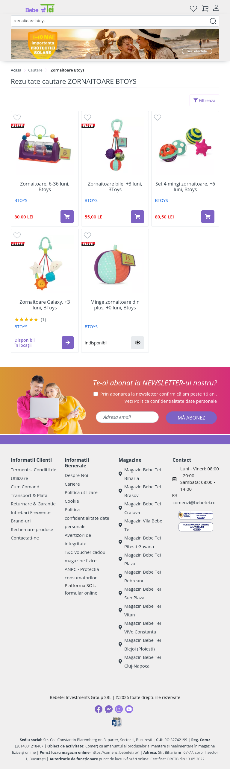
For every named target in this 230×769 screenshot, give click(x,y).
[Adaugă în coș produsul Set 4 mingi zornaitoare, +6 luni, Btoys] (207, 216)
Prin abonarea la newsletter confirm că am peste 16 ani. (158, 394)
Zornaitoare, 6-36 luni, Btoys (44, 186)
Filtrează (204, 100)
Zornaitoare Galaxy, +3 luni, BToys (44, 305)
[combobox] (115, 21)
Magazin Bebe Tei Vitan (140, 610)
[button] (68, 342)
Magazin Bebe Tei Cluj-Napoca (140, 661)
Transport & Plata (29, 495)
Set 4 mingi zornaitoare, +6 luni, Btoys (185, 186)
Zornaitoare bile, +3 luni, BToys (115, 186)
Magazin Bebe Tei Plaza (140, 559)
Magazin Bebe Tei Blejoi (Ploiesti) (140, 644)
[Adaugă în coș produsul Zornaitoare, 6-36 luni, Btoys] (67, 216)
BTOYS (20, 200)
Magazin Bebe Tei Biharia (140, 473)
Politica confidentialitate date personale (87, 517)
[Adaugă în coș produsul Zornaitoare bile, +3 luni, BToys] (137, 216)
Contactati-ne (25, 538)
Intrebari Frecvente (31, 512)
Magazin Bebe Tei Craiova (140, 508)
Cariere (72, 484)
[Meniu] (15, 8)
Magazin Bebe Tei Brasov (140, 491)
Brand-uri (21, 521)
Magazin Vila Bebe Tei (140, 525)
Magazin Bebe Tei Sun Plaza (140, 593)
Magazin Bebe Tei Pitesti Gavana (140, 542)
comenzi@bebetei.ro (194, 502)
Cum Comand (25, 487)
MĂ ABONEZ (191, 417)
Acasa (16, 70)
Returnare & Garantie (33, 504)
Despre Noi (76, 475)
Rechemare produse (32, 529)
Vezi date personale (171, 401)
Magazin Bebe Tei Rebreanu (140, 576)
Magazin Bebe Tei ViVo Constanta (140, 627)
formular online (81, 593)
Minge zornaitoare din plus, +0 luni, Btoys (115, 305)
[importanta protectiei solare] (115, 44)
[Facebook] (98, 709)
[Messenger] (109, 709)
